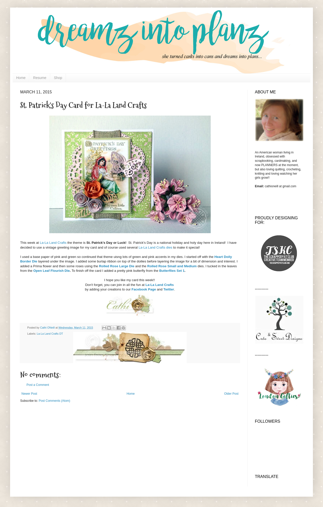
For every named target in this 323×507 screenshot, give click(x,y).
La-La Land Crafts (53, 243)
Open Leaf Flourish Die (51, 271)
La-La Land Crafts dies (155, 247)
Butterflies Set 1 (171, 271)
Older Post (231, 393)
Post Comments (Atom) (54, 401)
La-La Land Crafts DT (50, 333)
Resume (39, 78)
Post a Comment (37, 385)
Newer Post (29, 393)
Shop (58, 78)
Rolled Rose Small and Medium (172, 266)
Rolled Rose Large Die (116, 266)
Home (20, 78)
